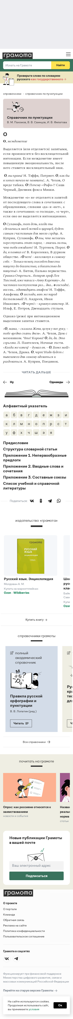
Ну (8, 382)
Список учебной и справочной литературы (31, 485)
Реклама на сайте (15, 925)
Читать (21, 723)
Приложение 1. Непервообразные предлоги (35, 457)
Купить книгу (36, 619)
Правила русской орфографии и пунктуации (26, 701)
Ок (60, 1005)
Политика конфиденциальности (24, 931)
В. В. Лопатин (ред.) (23, 711)
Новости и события (15, 816)
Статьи (64, 821)
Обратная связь (13, 920)
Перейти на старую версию (30, 991)
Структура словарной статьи (30, 449)
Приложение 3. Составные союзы (34, 477)
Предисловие (15, 443)
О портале (10, 909)
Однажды (59, 382)
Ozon (7, 592)
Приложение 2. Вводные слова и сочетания (33, 468)
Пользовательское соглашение (23, 936)
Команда (9, 914)
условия (34, 1009)
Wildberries (21, 592)
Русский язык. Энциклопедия (28, 579)
